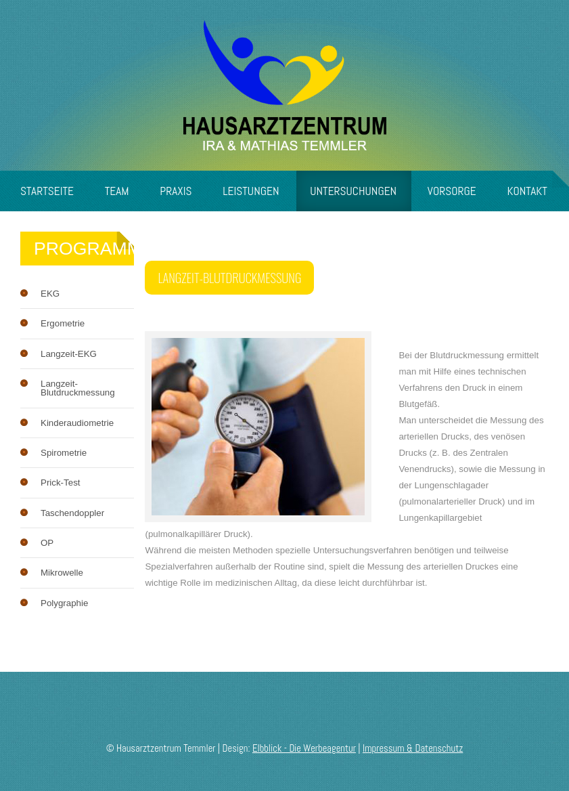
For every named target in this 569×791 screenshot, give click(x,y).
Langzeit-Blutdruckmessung (78, 388)
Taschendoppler (72, 513)
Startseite (47, 191)
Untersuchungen (353, 191)
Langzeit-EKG (69, 353)
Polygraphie (64, 603)
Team (117, 191)
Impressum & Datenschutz (413, 748)
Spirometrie (64, 452)
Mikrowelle (62, 572)
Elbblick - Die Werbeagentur (304, 748)
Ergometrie (63, 323)
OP (47, 542)
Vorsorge (452, 191)
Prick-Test (61, 482)
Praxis (175, 191)
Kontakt (527, 191)
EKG (50, 293)
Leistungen (251, 191)
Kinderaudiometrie (77, 423)
